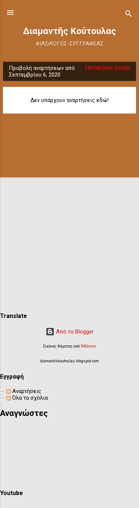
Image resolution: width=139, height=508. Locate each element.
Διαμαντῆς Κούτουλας (69, 31)
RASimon (88, 346)
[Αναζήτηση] (128, 15)
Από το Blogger (70, 331)
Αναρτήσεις (23, 391)
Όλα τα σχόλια (27, 397)
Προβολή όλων (107, 68)
